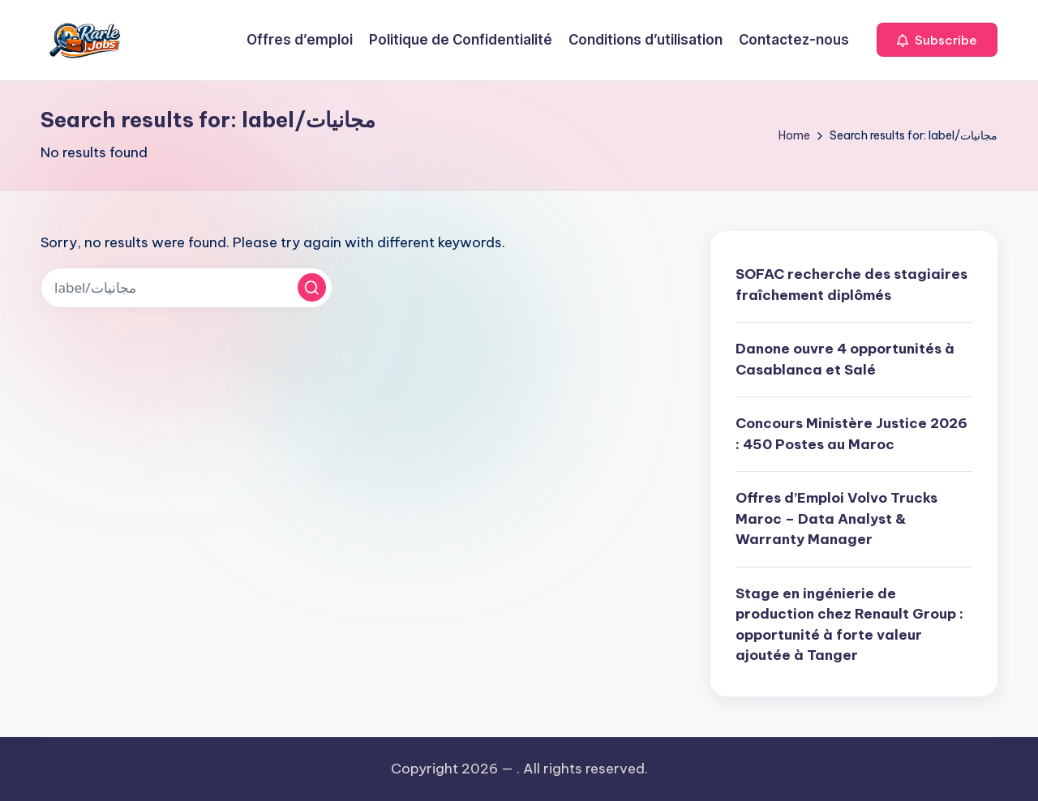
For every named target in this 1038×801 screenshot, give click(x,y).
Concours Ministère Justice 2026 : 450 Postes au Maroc (851, 433)
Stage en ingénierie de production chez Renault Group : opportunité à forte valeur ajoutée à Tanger (849, 625)
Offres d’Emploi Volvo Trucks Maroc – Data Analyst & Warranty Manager (836, 518)
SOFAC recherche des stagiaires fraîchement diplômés (851, 284)
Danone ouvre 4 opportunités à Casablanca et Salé (845, 359)
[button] (937, 40)
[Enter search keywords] (186, 288)
